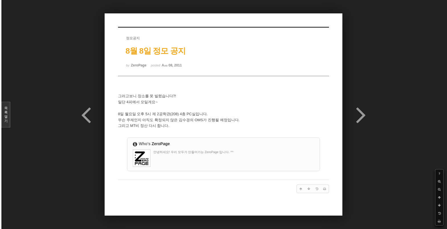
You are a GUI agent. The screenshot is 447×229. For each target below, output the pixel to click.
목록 (6, 114)
